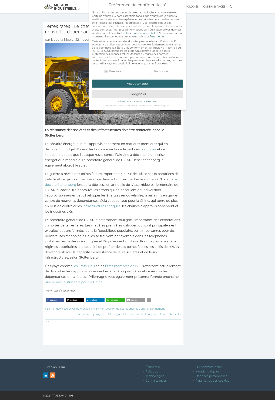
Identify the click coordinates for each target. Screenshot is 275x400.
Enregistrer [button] (137, 92)
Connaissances (156, 380)
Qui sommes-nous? (209, 367)
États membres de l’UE (123, 266)
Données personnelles (211, 376)
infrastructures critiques (101, 206)
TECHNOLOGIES (189, 6)
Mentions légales (207, 371)
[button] (55, 300)
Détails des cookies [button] (115, 104)
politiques (148, 149)
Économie (153, 367)
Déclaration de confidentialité (139, 31)
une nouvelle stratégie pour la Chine (73, 282)
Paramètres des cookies (212, 380)
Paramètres (157, 34)
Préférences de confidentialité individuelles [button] (137, 100)
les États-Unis (84, 266)
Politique (152, 371)
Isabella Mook (62, 40)
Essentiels (112, 69)
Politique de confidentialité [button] (139, 104)
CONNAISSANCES (214, 6)
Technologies (155, 376)
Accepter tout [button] (137, 82)
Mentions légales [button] (161, 104)
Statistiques (158, 69)
